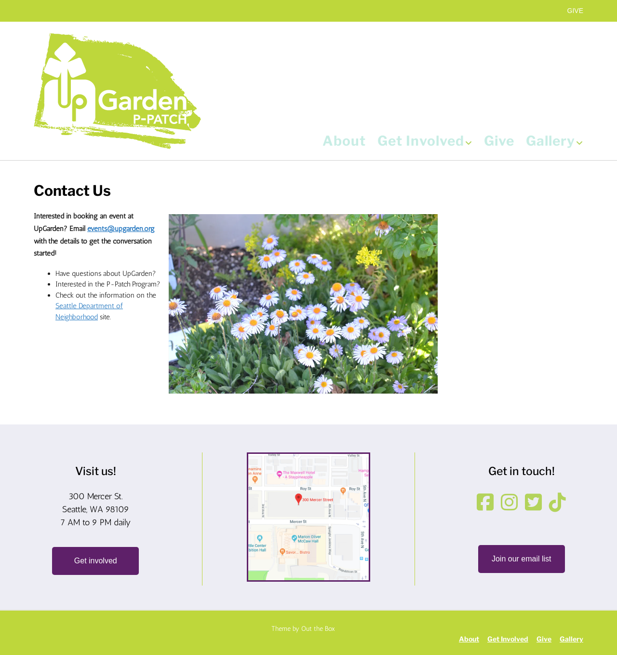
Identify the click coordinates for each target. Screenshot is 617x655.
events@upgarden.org (121, 228)
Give (499, 142)
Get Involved (424, 142)
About (344, 142)
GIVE (575, 10)
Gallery (554, 142)
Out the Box (318, 629)
